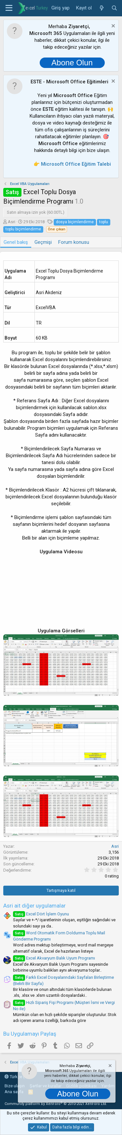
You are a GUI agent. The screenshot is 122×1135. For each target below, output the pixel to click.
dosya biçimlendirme (75, 222)
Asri (11, 221)
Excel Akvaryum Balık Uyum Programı (54, 958)
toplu (103, 222)
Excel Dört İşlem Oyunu (41, 913)
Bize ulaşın (15, 1085)
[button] (9, 8)
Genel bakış (16, 242)
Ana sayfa (14, 1091)
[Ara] (114, 8)
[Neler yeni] (101, 8)
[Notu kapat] (112, 26)
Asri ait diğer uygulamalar (34, 905)
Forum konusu (73, 242)
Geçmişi (43, 242)
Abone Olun (72, 62)
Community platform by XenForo (56, 1104)
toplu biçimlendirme (23, 229)
